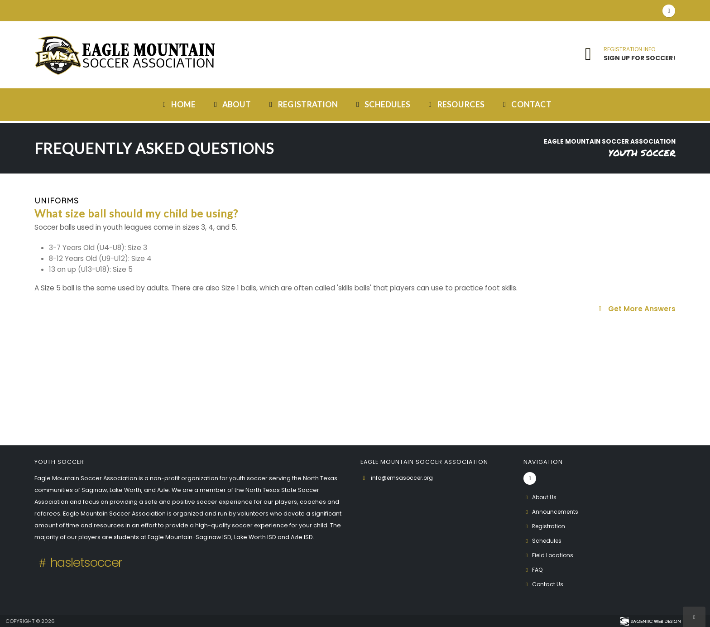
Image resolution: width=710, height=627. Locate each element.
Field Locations (549, 555)
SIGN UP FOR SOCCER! (640, 58)
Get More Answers (636, 309)
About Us (540, 497)
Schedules (381, 104)
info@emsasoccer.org (404, 478)
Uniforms (56, 200)
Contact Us (543, 584)
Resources (455, 104)
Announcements (552, 512)
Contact (526, 104)
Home (178, 104)
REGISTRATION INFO (629, 49)
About (231, 104)
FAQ (533, 570)
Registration (302, 104)
